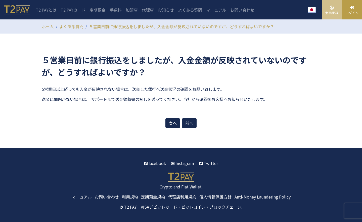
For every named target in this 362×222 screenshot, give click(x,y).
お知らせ (166, 10)
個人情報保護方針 (215, 197)
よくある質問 (190, 10)
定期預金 (97, 10)
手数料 (116, 10)
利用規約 (130, 197)
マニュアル (216, 10)
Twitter (208, 163)
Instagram (182, 163)
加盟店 (132, 10)
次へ (173, 123)
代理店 (148, 10)
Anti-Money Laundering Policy (263, 197)
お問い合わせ (242, 10)
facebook (155, 163)
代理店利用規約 (182, 197)
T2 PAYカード (73, 10)
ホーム (48, 26)
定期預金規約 (153, 197)
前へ (189, 123)
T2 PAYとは (46, 10)
